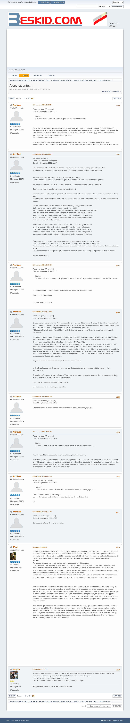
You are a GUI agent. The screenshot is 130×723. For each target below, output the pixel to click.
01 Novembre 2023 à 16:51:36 (42, 476)
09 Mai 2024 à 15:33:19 (39, 547)
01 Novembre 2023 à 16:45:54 (42, 105)
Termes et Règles (110, 720)
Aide (102, 720)
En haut (12, 696)
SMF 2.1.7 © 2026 (12, 720)
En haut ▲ (120, 720)
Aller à (84, 706)
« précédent (107, 91)
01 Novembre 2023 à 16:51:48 (42, 511)
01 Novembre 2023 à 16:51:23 (42, 432)
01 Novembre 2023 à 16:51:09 (42, 396)
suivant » (117, 91)
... (27, 98)
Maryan (16, 669)
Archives (17, 105)
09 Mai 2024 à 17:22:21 (39, 669)
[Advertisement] (65, 48)
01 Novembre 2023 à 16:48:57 (42, 154)
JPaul (15, 547)
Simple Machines (24, 720)
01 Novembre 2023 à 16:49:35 (42, 265)
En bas (11, 98)
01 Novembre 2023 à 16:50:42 (42, 311)
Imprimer (117, 98)
